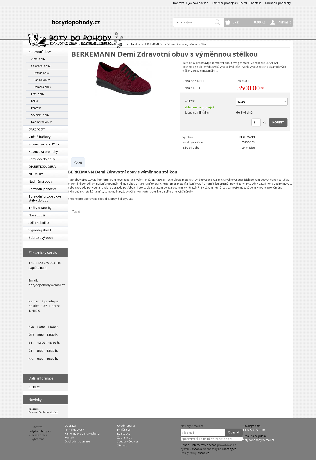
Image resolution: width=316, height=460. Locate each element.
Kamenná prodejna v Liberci (229, 3)
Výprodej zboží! (40, 230)
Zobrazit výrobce (41, 237)
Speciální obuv (40, 115)
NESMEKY (36, 174)
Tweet (76, 211)
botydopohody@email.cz (258, 440)
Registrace (123, 433)
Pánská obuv (42, 80)
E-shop (185, 445)
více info (54, 412)
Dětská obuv (41, 73)
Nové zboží (37, 215)
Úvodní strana (126, 426)
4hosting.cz (229, 449)
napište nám (38, 268)
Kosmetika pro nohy (43, 152)
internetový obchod (204, 445)
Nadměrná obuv (41, 122)
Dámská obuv (42, 87)
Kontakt (256, 3)
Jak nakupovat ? (198, 3)
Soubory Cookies (127, 441)
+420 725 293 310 (254, 430)
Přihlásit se (124, 429)
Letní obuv (37, 94)
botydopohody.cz (76, 22)
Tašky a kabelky (40, 208)
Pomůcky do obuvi (42, 159)
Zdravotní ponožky (42, 189)
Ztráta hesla (124, 437)
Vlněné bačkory (39, 137)
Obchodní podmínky (278, 3)
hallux (34, 101)
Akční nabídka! (39, 223)
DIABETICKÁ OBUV (42, 166)
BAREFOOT (37, 129)
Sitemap (122, 445)
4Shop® (197, 449)
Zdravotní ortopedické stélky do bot (45, 198)
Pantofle (36, 108)
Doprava (178, 3)
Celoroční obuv (40, 66)
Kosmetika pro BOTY (44, 144)
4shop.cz (203, 453)
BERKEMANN (247, 137)
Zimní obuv (38, 59)
